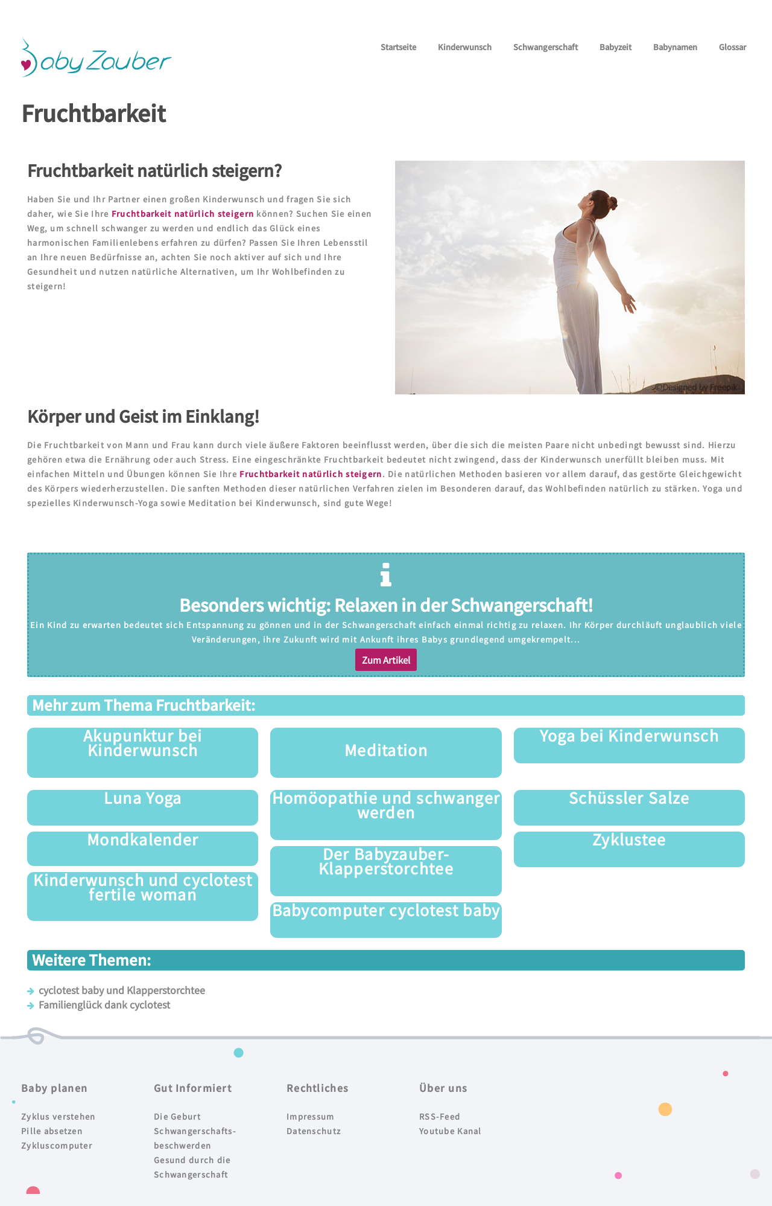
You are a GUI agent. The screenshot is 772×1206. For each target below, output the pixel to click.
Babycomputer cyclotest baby (386, 909)
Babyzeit (615, 47)
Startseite (398, 47)
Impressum (310, 1116)
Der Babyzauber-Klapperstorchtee (386, 860)
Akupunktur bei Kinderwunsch (142, 742)
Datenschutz (313, 1131)
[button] (386, 660)
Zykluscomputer (56, 1145)
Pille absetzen (52, 1131)
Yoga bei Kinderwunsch (629, 735)
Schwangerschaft (545, 47)
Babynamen (675, 47)
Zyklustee (629, 839)
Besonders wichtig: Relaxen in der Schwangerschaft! (386, 604)
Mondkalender (142, 839)
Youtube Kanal (450, 1131)
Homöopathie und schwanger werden (386, 804)
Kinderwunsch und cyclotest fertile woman (142, 886)
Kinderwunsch (465, 47)
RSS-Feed (439, 1116)
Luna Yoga (143, 797)
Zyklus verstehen (58, 1116)
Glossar (732, 47)
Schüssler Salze (629, 797)
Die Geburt (177, 1116)
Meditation (386, 749)
